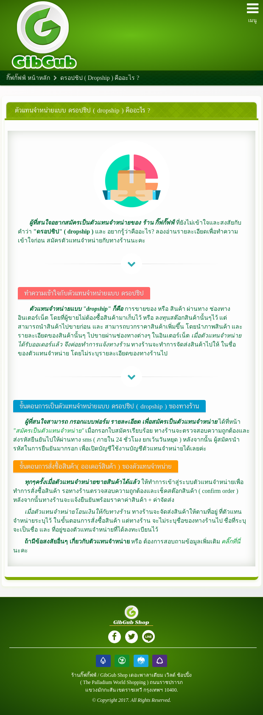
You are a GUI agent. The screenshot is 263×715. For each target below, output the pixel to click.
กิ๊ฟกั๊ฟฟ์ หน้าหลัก (28, 78)
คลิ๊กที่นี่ (231, 541)
